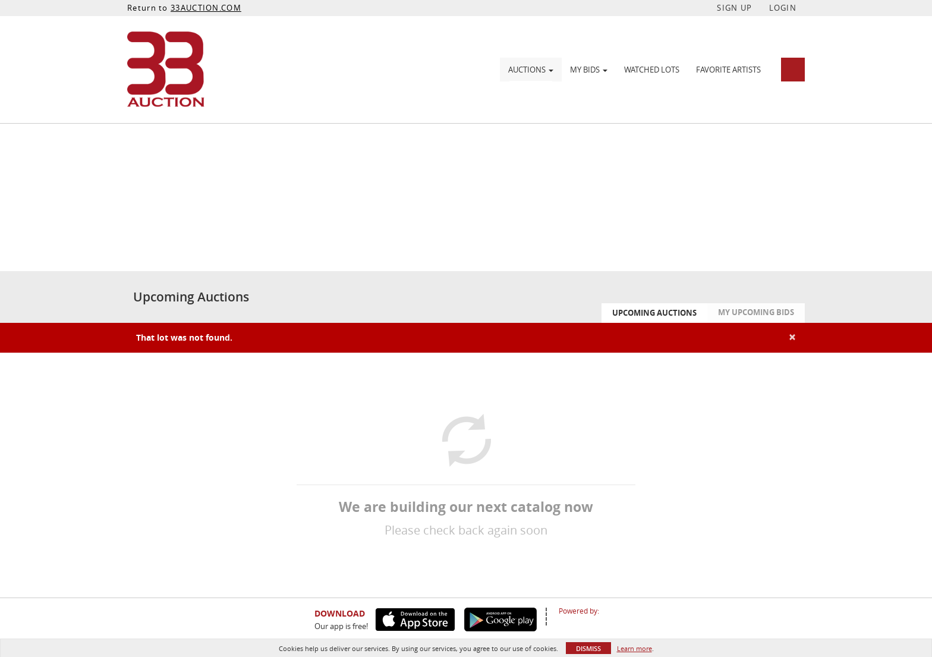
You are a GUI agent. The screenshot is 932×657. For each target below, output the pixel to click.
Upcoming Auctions (654, 312)
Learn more (634, 648)
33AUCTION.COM (206, 7)
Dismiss (588, 648)
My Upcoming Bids (756, 312)
